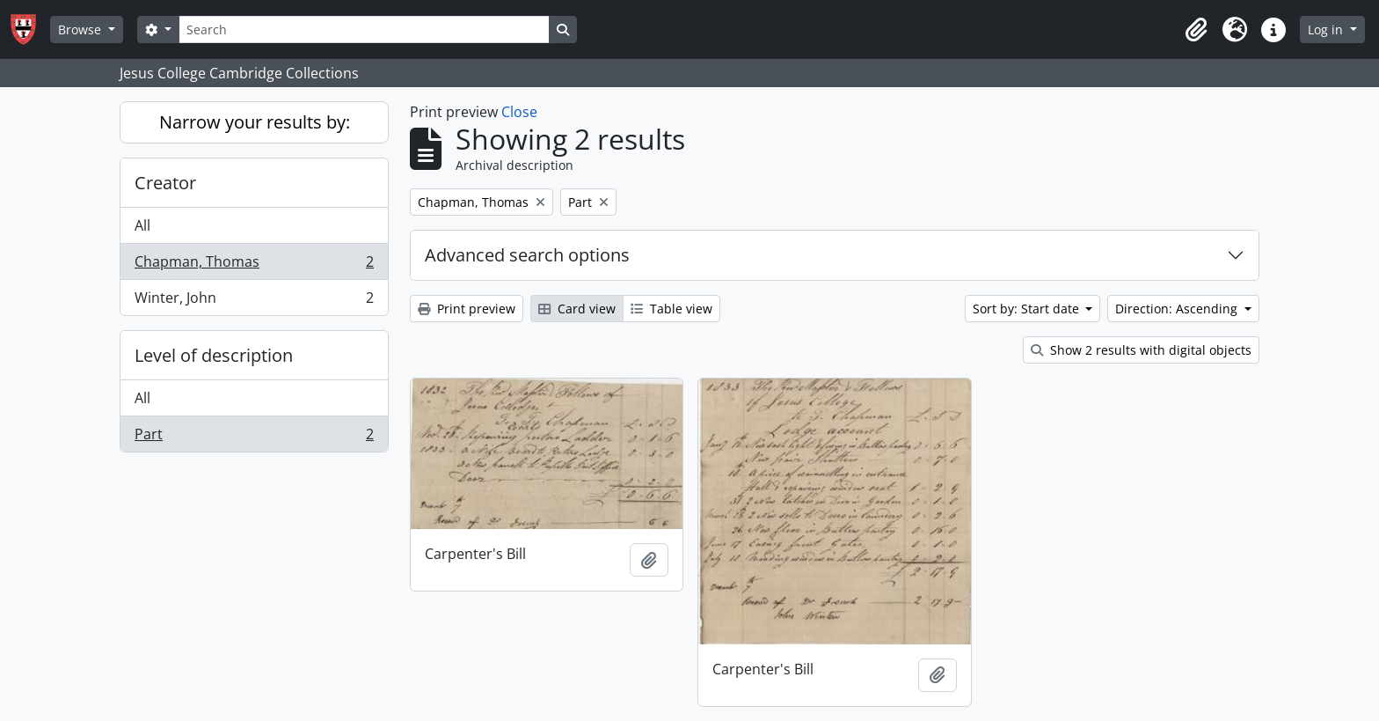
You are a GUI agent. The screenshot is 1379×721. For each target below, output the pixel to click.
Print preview (466, 308)
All (142, 225)
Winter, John (254, 301)
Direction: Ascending (1178, 308)
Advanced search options (527, 255)
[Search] (364, 29)
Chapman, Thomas (254, 265)
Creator (165, 183)
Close (519, 111)
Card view (577, 308)
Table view (671, 308)
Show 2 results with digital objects (1141, 350)
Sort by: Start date (1028, 308)
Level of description (214, 355)
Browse (81, 29)
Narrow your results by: (254, 122)
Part (254, 437)
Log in (1327, 29)
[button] (1196, 30)
